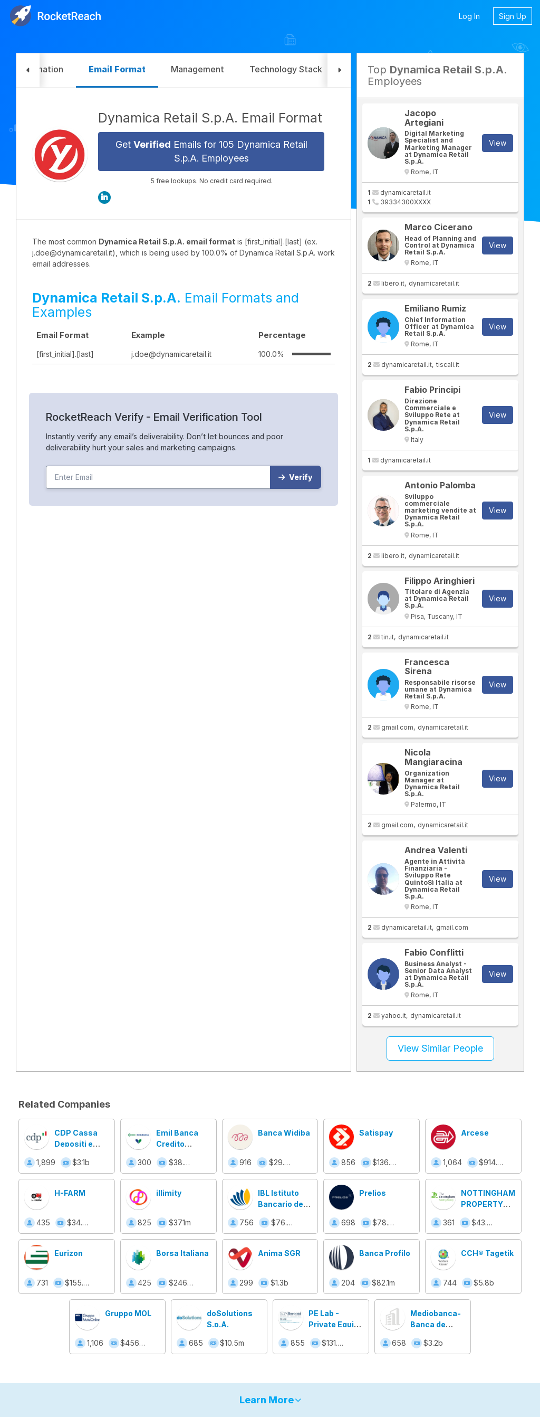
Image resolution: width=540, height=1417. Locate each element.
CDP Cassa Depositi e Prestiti (76, 1143)
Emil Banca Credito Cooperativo (179, 1143)
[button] (28, 70)
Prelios (372, 1192)
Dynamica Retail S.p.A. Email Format (210, 118)
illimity (168, 1192)
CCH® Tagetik (487, 1253)
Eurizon (68, 1253)
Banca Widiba (284, 1132)
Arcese (475, 1132)
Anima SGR (279, 1253)
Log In (469, 16)
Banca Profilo (384, 1253)
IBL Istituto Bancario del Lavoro (281, 1204)
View (497, 142)
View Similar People (440, 1048)
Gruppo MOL (128, 1313)
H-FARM (69, 1192)
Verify (295, 477)
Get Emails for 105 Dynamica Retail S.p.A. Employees (211, 151)
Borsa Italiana (182, 1253)
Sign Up (512, 16)
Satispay (376, 1132)
